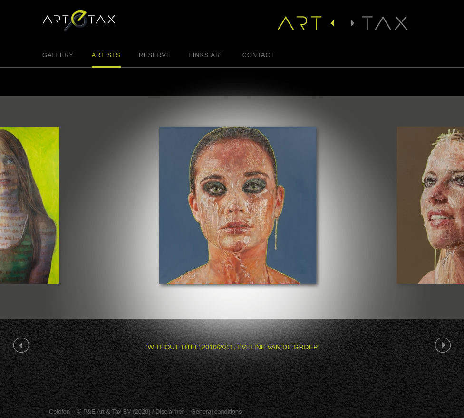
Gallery (58, 55)
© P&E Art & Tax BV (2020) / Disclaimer (130, 411)
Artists (106, 55)
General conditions (216, 411)
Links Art (206, 55)
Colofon (59, 411)
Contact (258, 55)
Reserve (155, 55)
